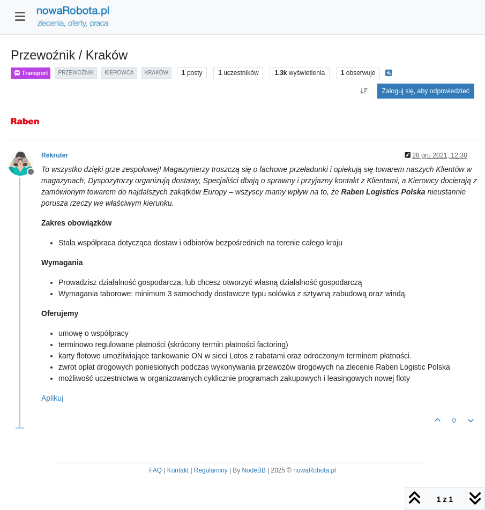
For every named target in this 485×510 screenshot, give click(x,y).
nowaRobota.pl (314, 470)
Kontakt (178, 470)
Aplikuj (52, 398)
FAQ (155, 470)
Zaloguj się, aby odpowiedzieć (425, 91)
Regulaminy (211, 470)
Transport (30, 73)
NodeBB (254, 470)
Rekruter (54, 155)
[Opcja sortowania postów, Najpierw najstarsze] (363, 91)
